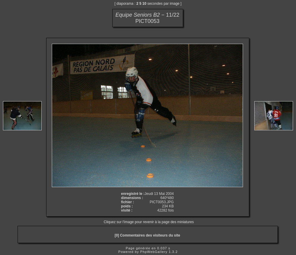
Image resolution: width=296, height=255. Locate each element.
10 (144, 3)
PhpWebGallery (154, 252)
